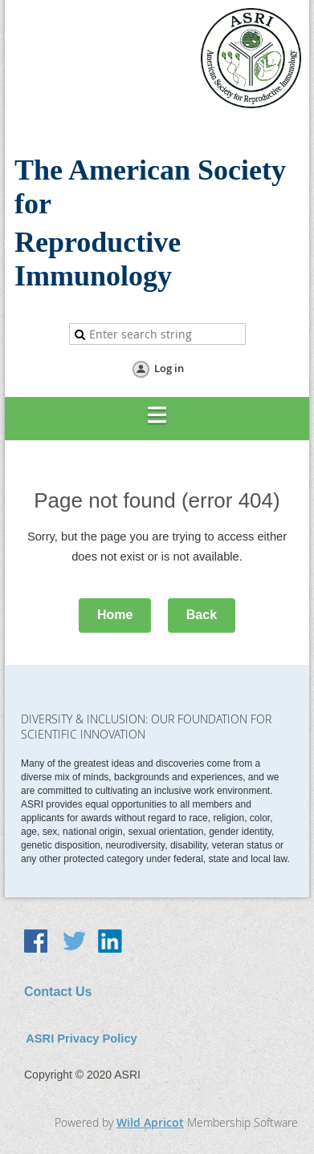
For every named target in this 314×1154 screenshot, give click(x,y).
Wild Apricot (150, 1122)
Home (115, 615)
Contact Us (58, 991)
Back (201, 615)
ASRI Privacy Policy (81, 1038)
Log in (169, 368)
